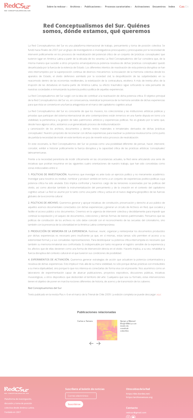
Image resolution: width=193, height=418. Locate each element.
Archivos (76, 6)
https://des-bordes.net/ (138, 414)
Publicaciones (93, 6)
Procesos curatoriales (118, 6)
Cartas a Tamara (85, 321)
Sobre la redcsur (57, 6)
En (187, 6)
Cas (182, 6)
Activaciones (142, 6)
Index (171, 6)
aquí (158, 294)
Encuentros (159, 6)
